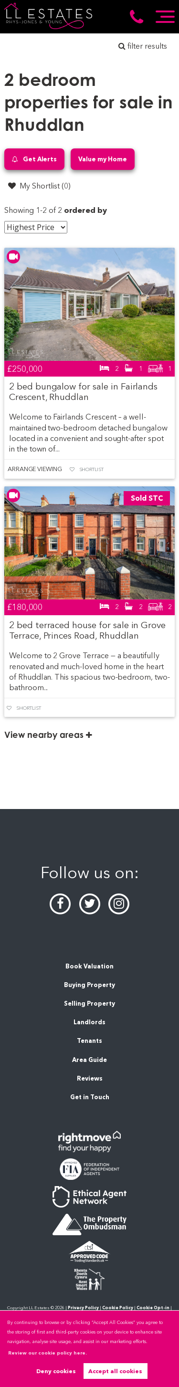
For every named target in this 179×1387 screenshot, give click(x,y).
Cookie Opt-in (153, 1307)
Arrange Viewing (35, 469)
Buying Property (89, 984)
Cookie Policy (117, 1307)
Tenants (89, 1040)
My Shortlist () (39, 185)
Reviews (90, 1078)
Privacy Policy (83, 1307)
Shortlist (91, 469)
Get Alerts (34, 159)
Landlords (89, 1022)
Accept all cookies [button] (115, 1371)
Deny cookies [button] (56, 1371)
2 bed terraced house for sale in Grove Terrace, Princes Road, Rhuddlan (87, 630)
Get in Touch (89, 1097)
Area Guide (89, 1059)
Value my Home (102, 159)
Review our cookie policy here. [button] (47, 1353)
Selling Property (89, 1003)
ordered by (85, 210)
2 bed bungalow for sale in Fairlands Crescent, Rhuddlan (83, 391)
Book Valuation (89, 966)
